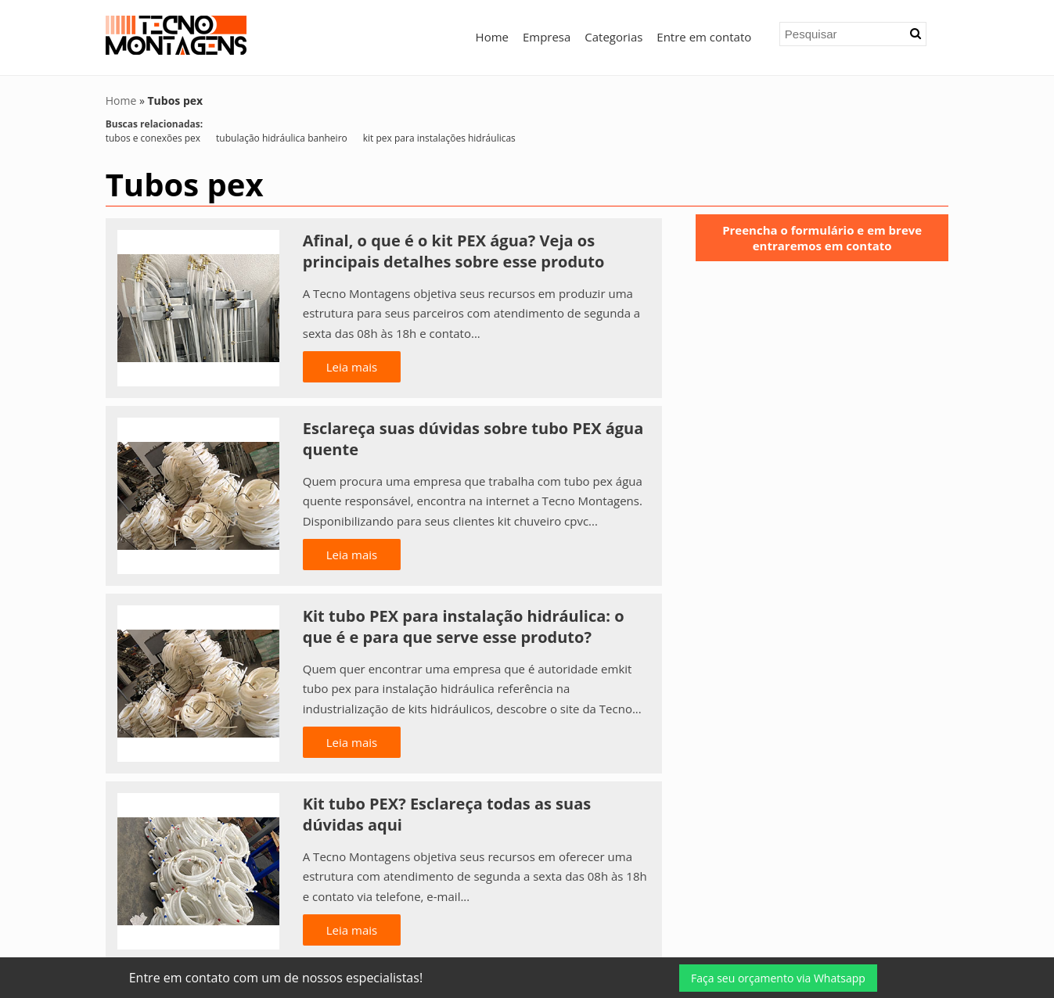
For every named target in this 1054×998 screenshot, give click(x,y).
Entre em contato (704, 37)
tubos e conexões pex (153, 138)
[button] (915, 34)
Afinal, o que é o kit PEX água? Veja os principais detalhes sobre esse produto (454, 251)
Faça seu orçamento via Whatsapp (778, 978)
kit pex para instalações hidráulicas (439, 138)
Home (492, 37)
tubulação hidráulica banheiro (281, 138)
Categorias (613, 37)
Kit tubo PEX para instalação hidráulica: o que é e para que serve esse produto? (463, 626)
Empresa (546, 37)
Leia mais (351, 367)
